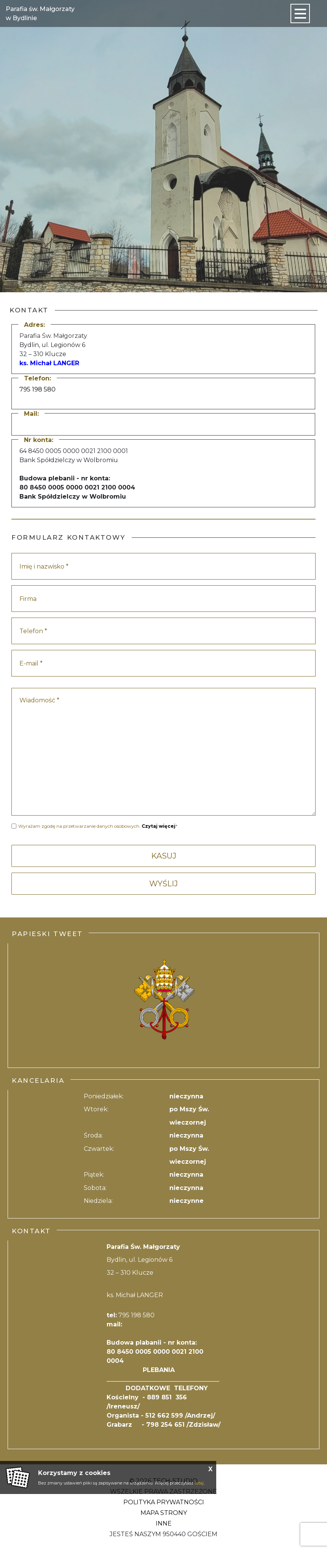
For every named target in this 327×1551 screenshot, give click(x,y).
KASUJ (163, 855)
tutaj (199, 1483)
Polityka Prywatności (163, 1502)
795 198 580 (37, 389)
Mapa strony (163, 1512)
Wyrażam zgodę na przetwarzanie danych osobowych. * (97, 826)
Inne (164, 1523)
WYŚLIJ (163, 883)
